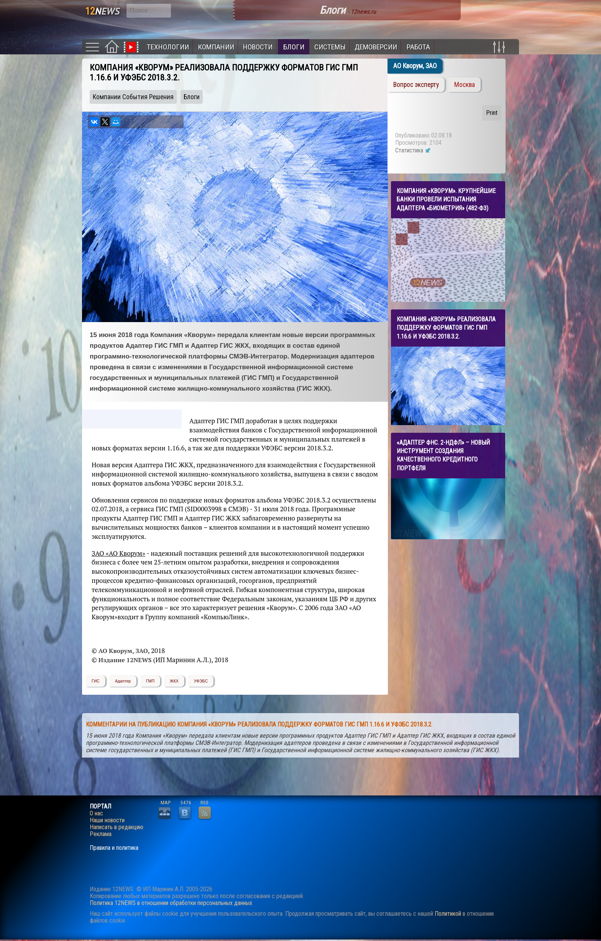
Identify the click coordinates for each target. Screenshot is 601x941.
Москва (464, 84)
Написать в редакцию (116, 827)
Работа (418, 47)
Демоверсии (376, 47)
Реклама (101, 834)
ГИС (96, 681)
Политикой (448, 913)
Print (492, 112)
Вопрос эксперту (416, 84)
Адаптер (123, 681)
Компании (216, 47)
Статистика (413, 150)
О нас (96, 813)
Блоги (293, 47)
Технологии (168, 47)
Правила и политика (114, 847)
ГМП (150, 681)
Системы (330, 47)
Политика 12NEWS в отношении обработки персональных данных (171, 903)
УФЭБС (201, 681)
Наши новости (107, 820)
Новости (258, 47)
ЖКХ (174, 681)
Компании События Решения (133, 97)
